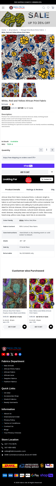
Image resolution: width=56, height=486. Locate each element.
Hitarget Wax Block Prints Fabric (32, 30)
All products (13, 30)
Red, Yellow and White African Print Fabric (40, 312)
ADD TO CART (25, 172)
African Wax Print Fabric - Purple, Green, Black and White (14, 312)
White (21, 220)
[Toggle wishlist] (51, 171)
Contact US (46, 179)
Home (4, 30)
